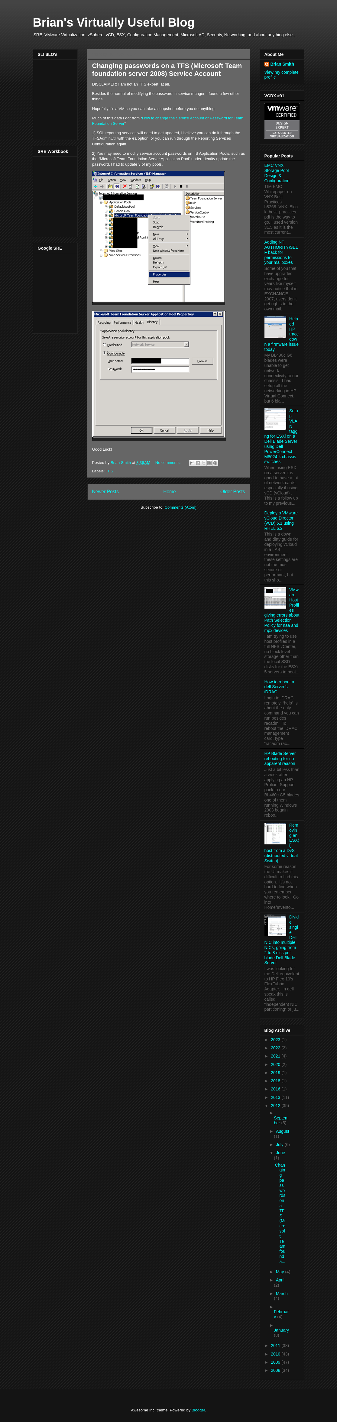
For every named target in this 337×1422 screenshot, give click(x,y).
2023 (276, 1039)
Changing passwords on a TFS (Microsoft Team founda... (280, 1213)
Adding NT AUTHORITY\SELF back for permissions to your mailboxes (281, 252)
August (282, 1131)
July (280, 1144)
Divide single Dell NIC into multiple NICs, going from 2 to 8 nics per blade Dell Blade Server (281, 940)
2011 (276, 1345)
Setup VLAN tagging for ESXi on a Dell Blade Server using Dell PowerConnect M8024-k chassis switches (281, 436)
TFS (109, 471)
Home (169, 491)
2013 (276, 1097)
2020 (276, 1064)
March (282, 1293)
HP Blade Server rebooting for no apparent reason (280, 758)
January (281, 1330)
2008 (276, 1370)
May (280, 1271)
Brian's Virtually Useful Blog (114, 22)
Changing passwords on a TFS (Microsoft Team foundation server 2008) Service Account (167, 69)
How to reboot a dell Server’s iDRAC (279, 687)
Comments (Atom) (180, 507)
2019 (276, 1072)
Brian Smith (282, 64)
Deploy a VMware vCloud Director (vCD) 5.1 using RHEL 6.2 (281, 520)
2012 (276, 1105)
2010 (276, 1354)
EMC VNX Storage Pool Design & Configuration (277, 173)
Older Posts (232, 491)
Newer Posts (105, 491)
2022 (276, 1047)
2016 (276, 1089)
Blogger (198, 1410)
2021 (276, 1056)
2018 (276, 1080)
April (280, 1280)
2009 (276, 1362)
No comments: (168, 462)
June (280, 1152)
